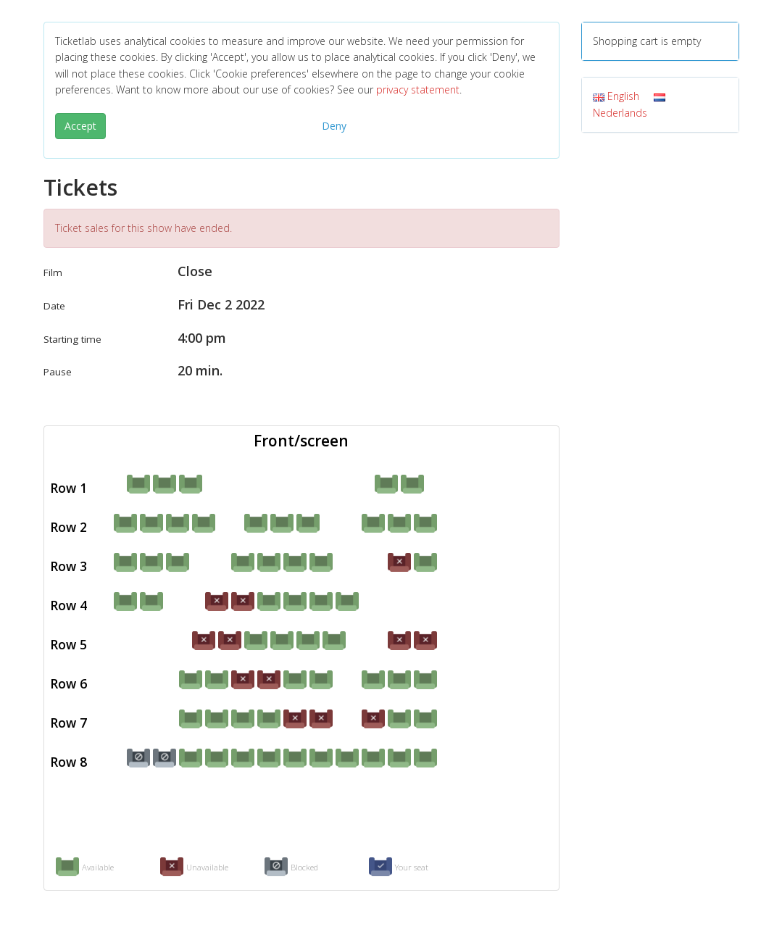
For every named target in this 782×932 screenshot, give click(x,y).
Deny (334, 126)
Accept (80, 126)
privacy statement (417, 89)
